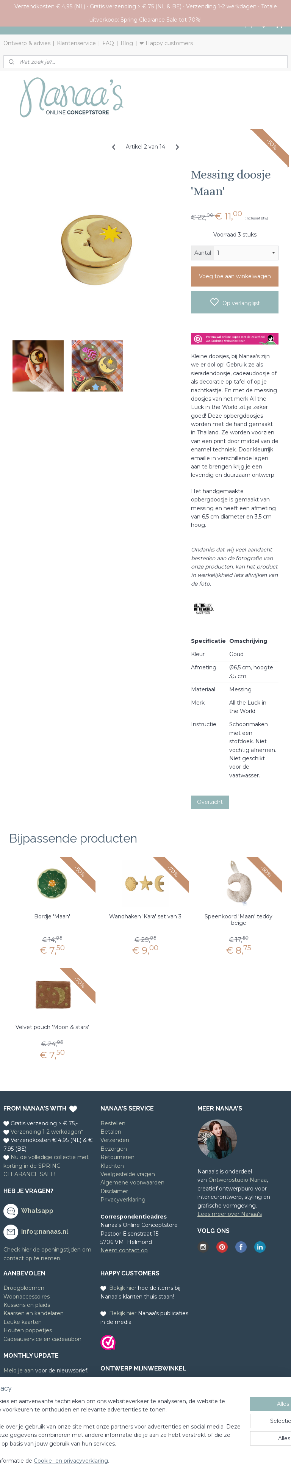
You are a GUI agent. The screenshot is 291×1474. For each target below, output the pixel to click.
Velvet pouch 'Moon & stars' (52, 1027)
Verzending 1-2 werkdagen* (47, 1131)
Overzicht (210, 802)
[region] (95, 1423)
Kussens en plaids (26, 1305)
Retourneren (117, 1157)
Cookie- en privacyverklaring (130, 1460)
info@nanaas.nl (44, 1231)
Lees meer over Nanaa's (229, 1214)
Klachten (112, 1165)
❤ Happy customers (166, 43)
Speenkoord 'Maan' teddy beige (238, 919)
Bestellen (112, 1123)
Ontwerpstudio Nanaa (237, 1179)
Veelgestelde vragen (127, 1174)
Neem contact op (124, 1250)
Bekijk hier (122, 1287)
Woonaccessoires (26, 1296)
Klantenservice (76, 43)
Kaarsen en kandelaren (33, 1313)
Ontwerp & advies (26, 43)
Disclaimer (114, 1191)
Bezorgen (113, 1148)
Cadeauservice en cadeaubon (42, 1339)
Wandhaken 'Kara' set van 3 (145, 916)
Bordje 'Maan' (52, 916)
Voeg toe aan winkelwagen (235, 276)
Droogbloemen (23, 1287)
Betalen (110, 1131)
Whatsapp (37, 1210)
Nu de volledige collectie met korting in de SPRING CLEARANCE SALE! (46, 1166)
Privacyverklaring (123, 1199)
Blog (126, 43)
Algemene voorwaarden (132, 1182)
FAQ (108, 43)
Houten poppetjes (27, 1330)
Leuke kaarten (22, 1322)
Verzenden (114, 1140)
